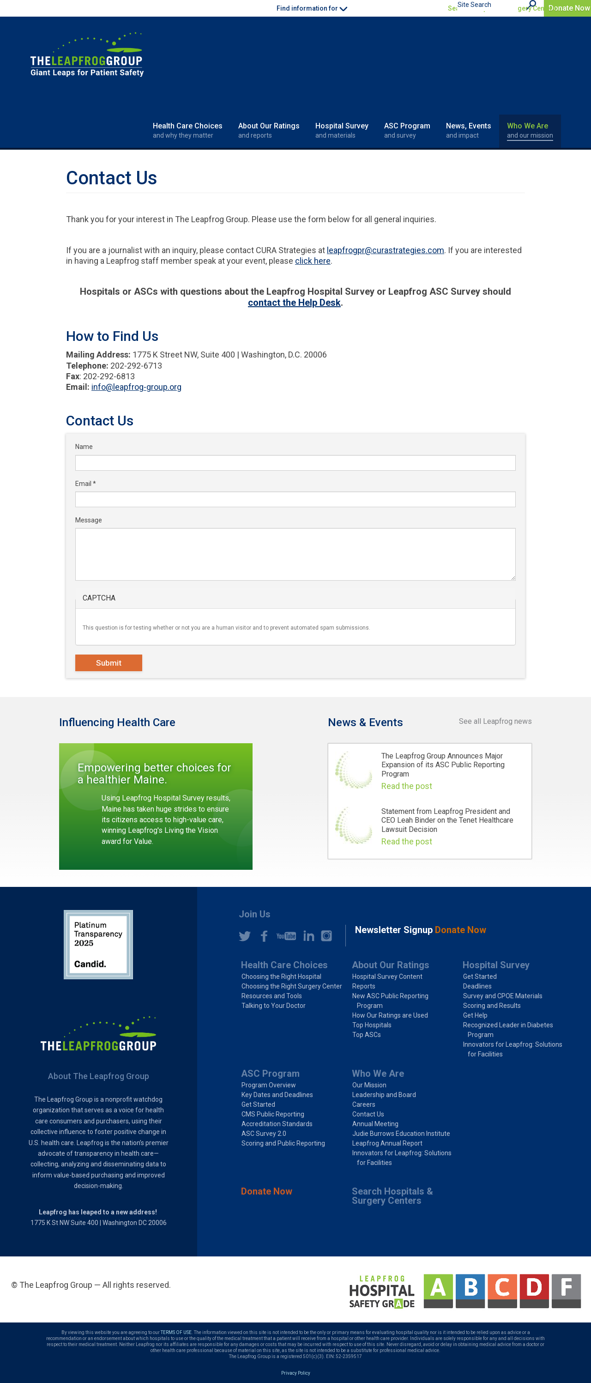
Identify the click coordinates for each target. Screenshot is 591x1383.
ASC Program (407, 130)
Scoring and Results (492, 1005)
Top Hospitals (372, 1025)
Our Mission (369, 1085)
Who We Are (530, 130)
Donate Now (569, 8)
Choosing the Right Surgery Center (291, 986)
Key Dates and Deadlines (277, 1094)
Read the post (406, 786)
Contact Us (368, 1114)
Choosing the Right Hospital (281, 976)
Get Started (480, 976)
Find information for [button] (312, 8)
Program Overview (268, 1085)
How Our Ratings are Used (390, 1015)
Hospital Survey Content (387, 976)
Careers (363, 1104)
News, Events (468, 130)
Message (88, 520)
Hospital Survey (341, 130)
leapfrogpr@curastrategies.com (385, 250)
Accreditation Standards (277, 1124)
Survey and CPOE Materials (503, 996)
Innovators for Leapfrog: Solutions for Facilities (512, 1049)
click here (313, 261)
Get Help (475, 1015)
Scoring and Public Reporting (283, 1143)
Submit (108, 662)
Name (84, 446)
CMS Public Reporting (272, 1114)
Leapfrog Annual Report (387, 1143)
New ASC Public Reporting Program (390, 1000)
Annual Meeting (375, 1124)
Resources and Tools (271, 996)
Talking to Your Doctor (273, 1005)
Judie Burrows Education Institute (401, 1133)
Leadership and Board (384, 1094)
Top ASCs (366, 1034)
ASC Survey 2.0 (263, 1133)
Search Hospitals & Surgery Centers (502, 8)
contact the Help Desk (294, 302)
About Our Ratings (269, 130)
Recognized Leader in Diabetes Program (508, 1029)
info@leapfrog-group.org (136, 387)
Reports (363, 986)
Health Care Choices (188, 130)
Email (85, 483)
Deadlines (477, 986)
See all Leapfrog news (495, 721)
